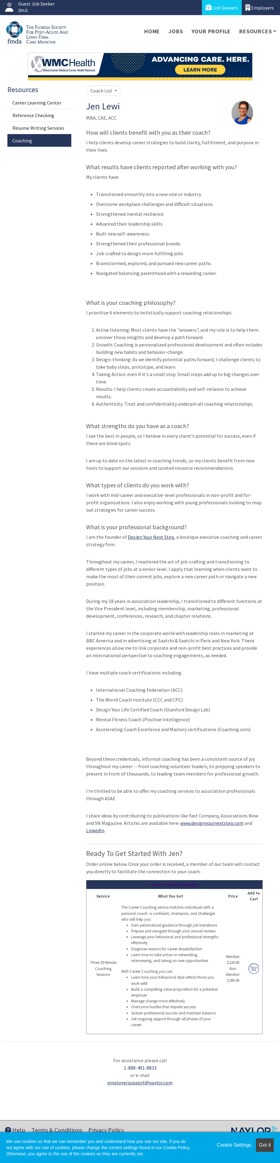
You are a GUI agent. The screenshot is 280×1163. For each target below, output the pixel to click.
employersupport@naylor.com (140, 1082)
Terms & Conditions (56, 1130)
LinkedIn (95, 830)
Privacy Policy (106, 1130)
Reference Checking (33, 115)
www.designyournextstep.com (212, 823)
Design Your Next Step (151, 537)
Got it (265, 1145)
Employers (259, 7)
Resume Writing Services (38, 128)
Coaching (22, 140)
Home (152, 31)
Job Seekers (222, 7)
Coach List (101, 91)
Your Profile (211, 31)
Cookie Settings (234, 1145)
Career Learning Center (36, 103)
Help (15, 1130)
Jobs (176, 31)
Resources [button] (255, 31)
